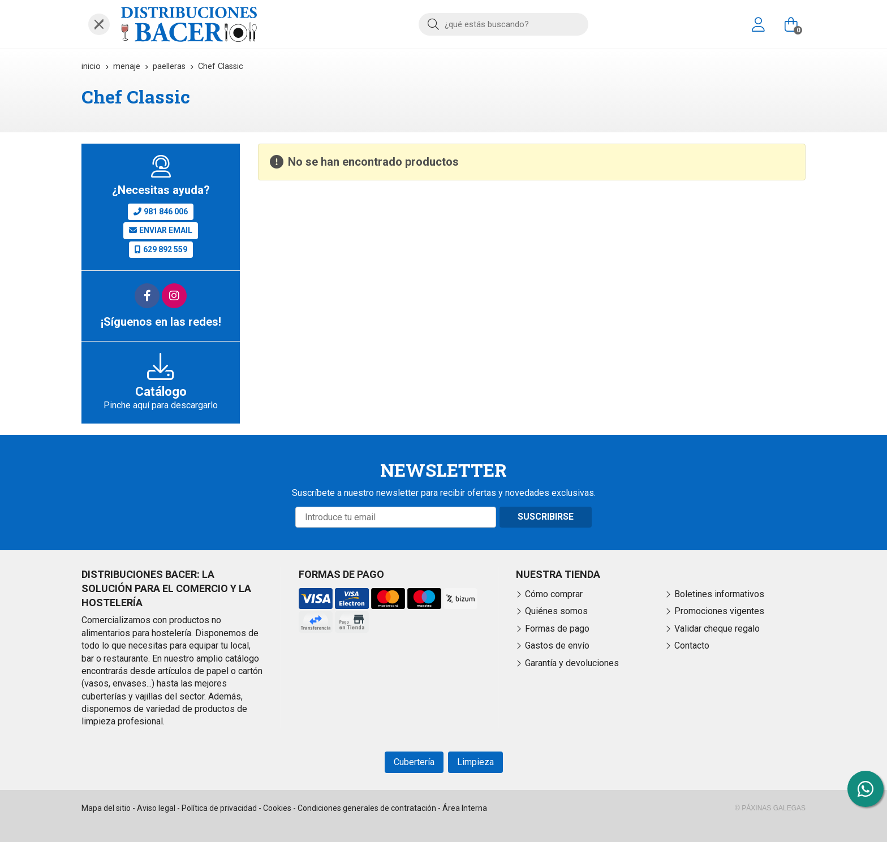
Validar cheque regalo (717, 628)
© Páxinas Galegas (770, 808)
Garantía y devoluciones (572, 663)
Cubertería (414, 762)
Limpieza (475, 762)
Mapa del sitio (106, 808)
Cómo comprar (554, 594)
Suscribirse (546, 516)
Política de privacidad (219, 808)
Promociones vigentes (719, 611)
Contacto (691, 645)
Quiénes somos (556, 611)
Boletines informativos (719, 594)
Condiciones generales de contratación (367, 808)
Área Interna (464, 808)
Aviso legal (156, 808)
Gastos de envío (557, 645)
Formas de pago (557, 628)
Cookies (277, 808)
